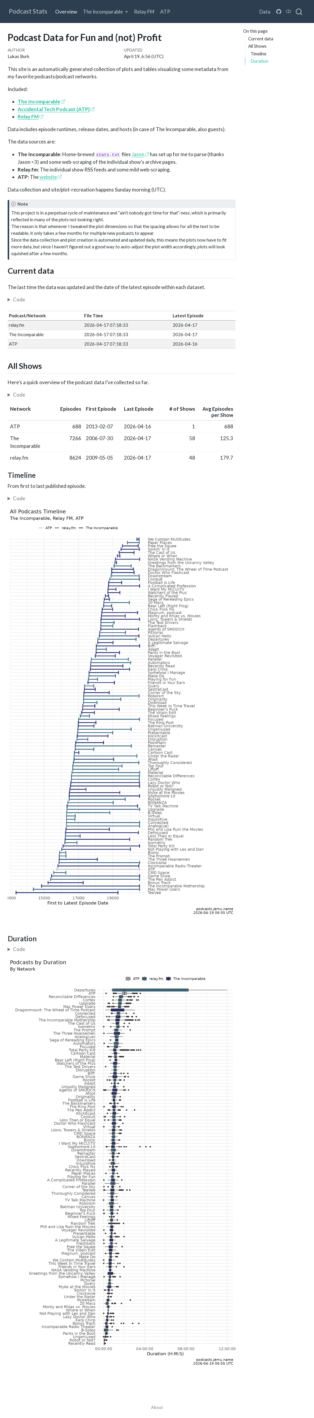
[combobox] (299, 11)
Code (19, 299)
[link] (105, 11)
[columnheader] (27, 412)
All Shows (257, 46)
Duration (259, 61)
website (48, 177)
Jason (138, 154)
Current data (260, 38)
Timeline (258, 53)
